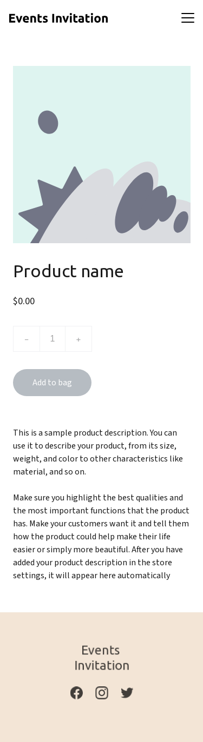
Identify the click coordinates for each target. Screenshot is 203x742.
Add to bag (52, 383)
